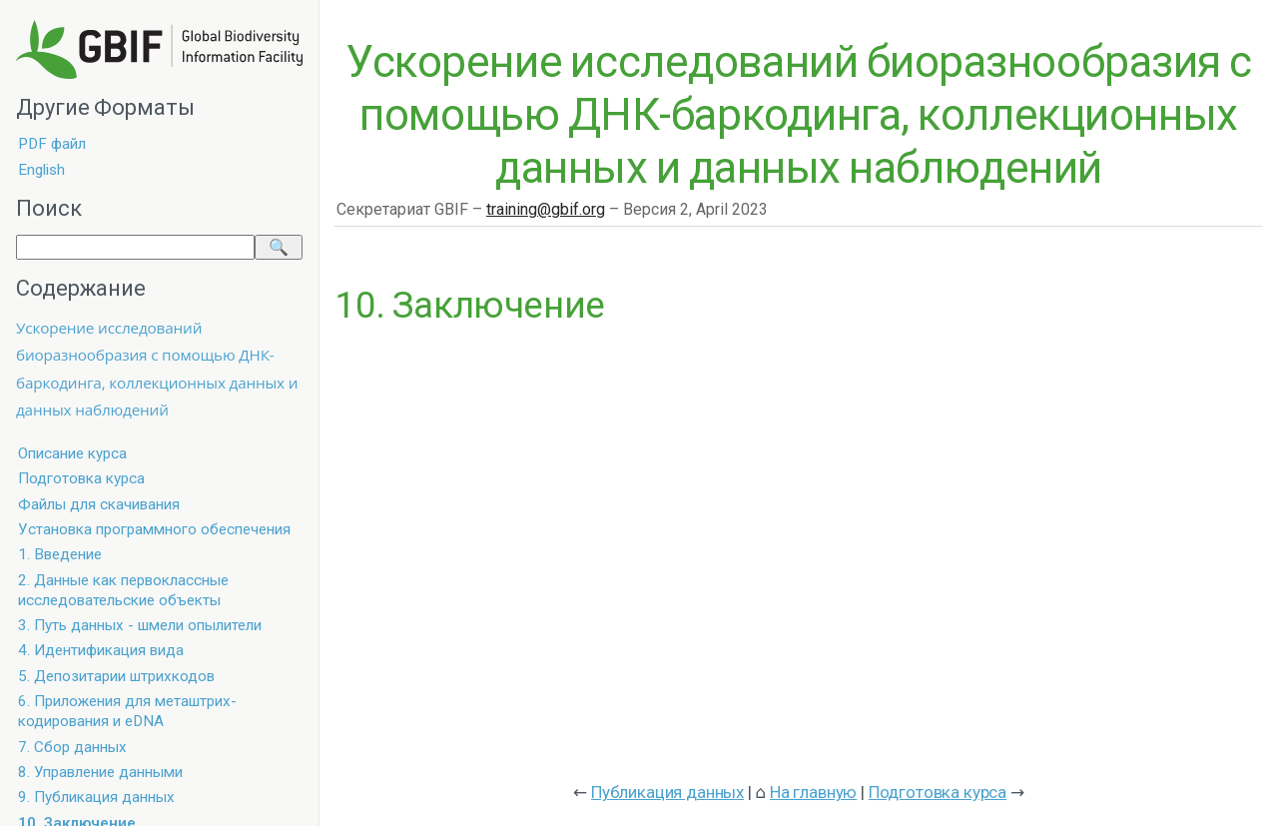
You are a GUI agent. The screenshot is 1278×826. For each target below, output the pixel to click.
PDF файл (52, 144)
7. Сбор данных (72, 747)
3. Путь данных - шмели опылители (140, 625)
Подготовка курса (81, 478)
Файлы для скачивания (99, 504)
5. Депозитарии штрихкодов (116, 676)
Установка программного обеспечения (154, 529)
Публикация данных (667, 792)
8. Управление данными (100, 772)
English (41, 170)
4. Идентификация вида (101, 650)
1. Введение (60, 554)
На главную (813, 792)
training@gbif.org (545, 209)
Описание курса (72, 453)
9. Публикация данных (96, 797)
